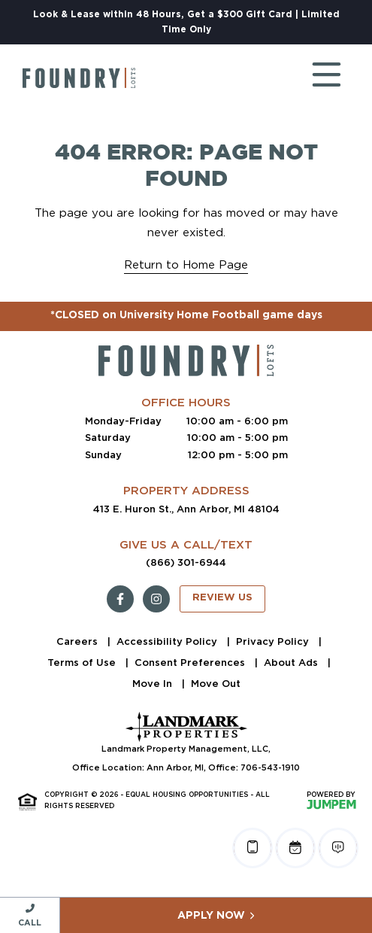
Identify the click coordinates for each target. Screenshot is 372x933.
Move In (153, 683)
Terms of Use (83, 662)
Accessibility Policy (168, 641)
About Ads (292, 662)
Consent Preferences (191, 662)
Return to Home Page (186, 265)
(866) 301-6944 (186, 562)
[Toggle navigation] (311, 78)
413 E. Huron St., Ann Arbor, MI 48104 (186, 509)
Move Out (215, 683)
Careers (78, 641)
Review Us (222, 598)
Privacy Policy (274, 641)
